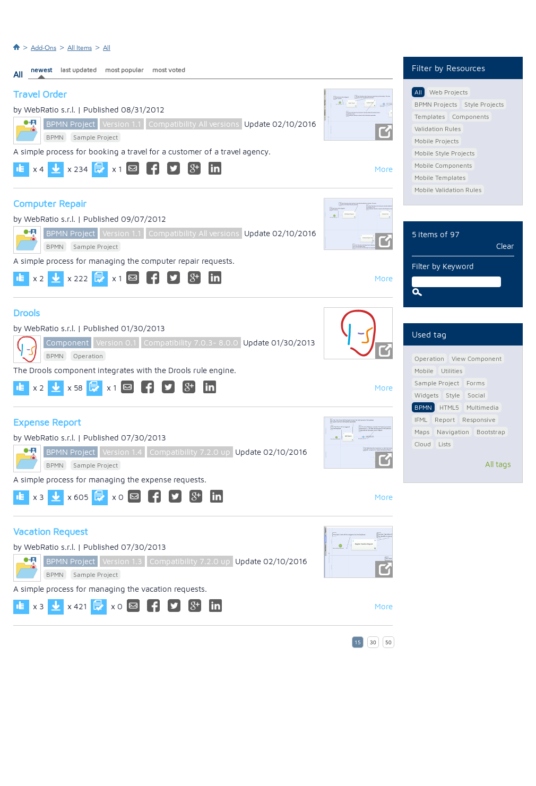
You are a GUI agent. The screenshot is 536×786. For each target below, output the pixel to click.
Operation (88, 356)
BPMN (55, 137)
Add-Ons (43, 47)
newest (41, 70)
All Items (79, 47)
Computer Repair (50, 203)
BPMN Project (70, 123)
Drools (26, 312)
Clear (505, 246)
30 (373, 643)
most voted (168, 70)
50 (388, 643)
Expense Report (47, 422)
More (384, 169)
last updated (78, 70)
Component (67, 342)
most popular (124, 70)
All (106, 47)
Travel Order (40, 94)
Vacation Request (50, 531)
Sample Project (95, 137)
